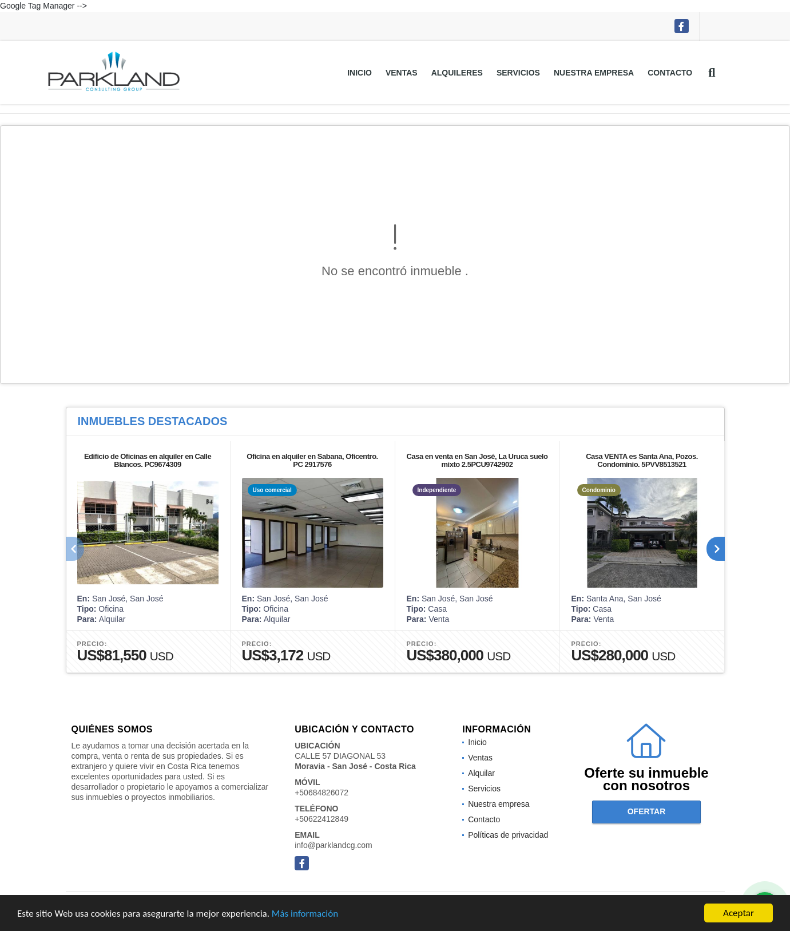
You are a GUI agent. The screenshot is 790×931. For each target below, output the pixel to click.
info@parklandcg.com (333, 845)
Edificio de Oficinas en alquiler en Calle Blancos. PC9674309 (147, 460)
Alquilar (481, 773)
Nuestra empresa (594, 72)
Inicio (359, 72)
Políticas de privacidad (508, 834)
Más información (305, 914)
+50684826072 (321, 792)
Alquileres (457, 72)
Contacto (670, 72)
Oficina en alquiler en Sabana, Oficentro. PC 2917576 (312, 460)
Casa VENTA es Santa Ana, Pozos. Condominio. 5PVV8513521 (642, 460)
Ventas (402, 72)
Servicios (518, 72)
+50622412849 (321, 818)
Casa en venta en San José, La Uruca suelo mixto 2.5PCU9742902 (477, 460)
